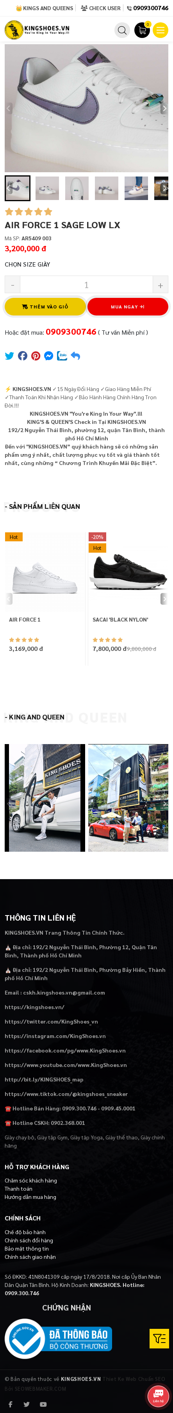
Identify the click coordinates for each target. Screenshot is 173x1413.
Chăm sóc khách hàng (31, 1180)
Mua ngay (127, 306)
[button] (17, 188)
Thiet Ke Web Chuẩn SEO (133, 1378)
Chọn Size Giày (27, 264)
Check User (101, 7)
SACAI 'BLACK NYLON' (120, 619)
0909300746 (150, 8)
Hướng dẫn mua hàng (30, 1196)
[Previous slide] (8, 108)
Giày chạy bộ (19, 1137)
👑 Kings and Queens (44, 7)
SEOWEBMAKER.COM (40, 1388)
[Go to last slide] (8, 188)
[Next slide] (164, 108)
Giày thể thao (121, 1137)
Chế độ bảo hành (25, 1231)
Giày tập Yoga (86, 1137)
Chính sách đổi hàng (29, 1240)
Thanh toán (18, 1188)
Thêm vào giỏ (45, 306)
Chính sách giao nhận (30, 1256)
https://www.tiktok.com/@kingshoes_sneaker (66, 1093)
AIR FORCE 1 (25, 619)
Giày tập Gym (52, 1137)
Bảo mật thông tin (27, 1248)
